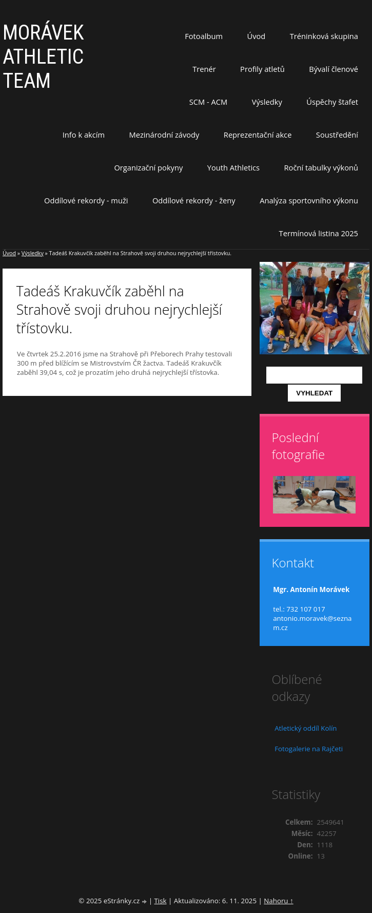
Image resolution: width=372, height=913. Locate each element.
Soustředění (337, 134)
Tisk (160, 900)
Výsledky (267, 102)
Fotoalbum (204, 36)
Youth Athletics (233, 167)
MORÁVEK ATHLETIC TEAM (43, 57)
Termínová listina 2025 (318, 233)
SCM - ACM (208, 102)
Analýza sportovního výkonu (309, 200)
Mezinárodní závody (164, 134)
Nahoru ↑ (278, 900)
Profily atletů (262, 69)
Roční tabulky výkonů (321, 167)
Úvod (256, 36)
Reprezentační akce (258, 134)
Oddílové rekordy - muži (86, 200)
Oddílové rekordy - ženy (194, 200)
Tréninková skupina (324, 36)
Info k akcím (84, 134)
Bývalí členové (333, 69)
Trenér (204, 69)
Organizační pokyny (148, 167)
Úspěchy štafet (332, 102)
